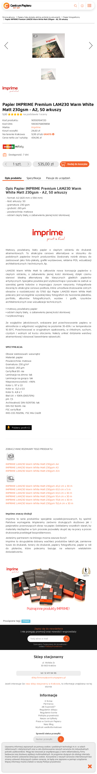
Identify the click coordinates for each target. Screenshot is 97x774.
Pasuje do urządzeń (58, 178)
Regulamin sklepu (48, 709)
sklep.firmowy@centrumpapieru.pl (49, 677)
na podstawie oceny (35, 114)
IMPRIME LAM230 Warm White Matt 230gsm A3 (32, 467)
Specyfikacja (34, 178)
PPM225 (26, 621)
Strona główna (8, 17)
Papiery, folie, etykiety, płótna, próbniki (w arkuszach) (39, 17)
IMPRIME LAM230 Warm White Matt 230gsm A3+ (33, 470)
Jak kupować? (48, 707)
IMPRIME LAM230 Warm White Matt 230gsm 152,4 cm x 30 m (39, 503)
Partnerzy (48, 704)
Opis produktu (13, 178)
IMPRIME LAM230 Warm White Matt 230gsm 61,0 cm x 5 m (38, 489)
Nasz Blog (48, 724)
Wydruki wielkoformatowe (48, 727)
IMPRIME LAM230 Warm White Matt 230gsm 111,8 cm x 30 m (39, 499)
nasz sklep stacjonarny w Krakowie (43, 684)
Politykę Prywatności (53, 646)
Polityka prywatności (48, 715)
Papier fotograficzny (71, 17)
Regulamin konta (48, 712)
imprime (36, 127)
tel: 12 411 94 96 (48, 673)
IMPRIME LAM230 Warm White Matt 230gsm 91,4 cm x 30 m (39, 496)
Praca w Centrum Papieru (48, 721)
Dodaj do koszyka (77, 164)
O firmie (48, 701)
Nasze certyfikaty (48, 718)
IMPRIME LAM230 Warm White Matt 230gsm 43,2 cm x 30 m (39, 486)
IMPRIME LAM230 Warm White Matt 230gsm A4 (32, 464)
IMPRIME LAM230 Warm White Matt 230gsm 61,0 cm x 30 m (39, 493)
